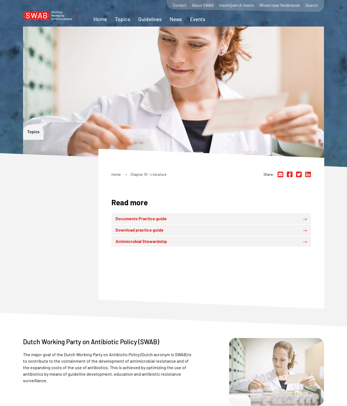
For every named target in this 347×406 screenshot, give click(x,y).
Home (100, 19)
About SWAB (203, 5)
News (176, 19)
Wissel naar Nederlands (279, 5)
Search (312, 5)
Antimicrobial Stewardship (141, 241)
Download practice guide (139, 229)
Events (197, 19)
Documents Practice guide (141, 218)
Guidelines (150, 19)
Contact (180, 5)
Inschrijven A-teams (236, 5)
